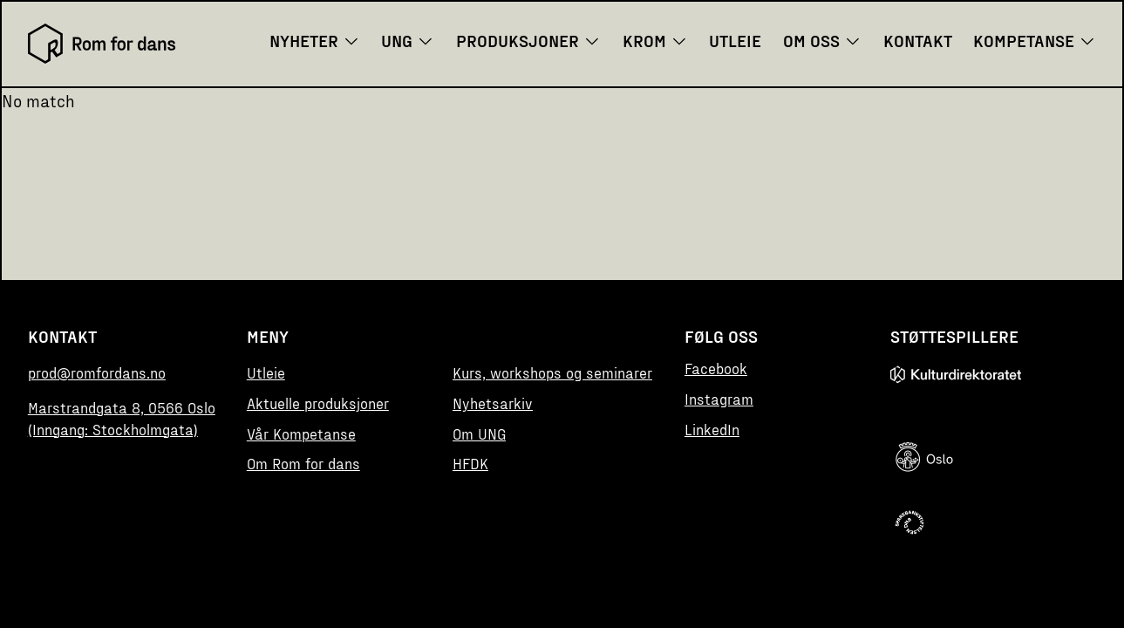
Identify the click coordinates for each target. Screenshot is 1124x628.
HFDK (470, 463)
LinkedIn (712, 429)
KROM (655, 40)
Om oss (822, 40)
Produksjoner (528, 40)
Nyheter (314, 40)
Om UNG (479, 433)
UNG (407, 40)
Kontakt (917, 40)
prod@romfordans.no (97, 372)
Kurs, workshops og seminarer (552, 372)
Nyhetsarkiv (493, 403)
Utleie (735, 40)
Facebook (716, 368)
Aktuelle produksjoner (318, 403)
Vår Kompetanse (301, 433)
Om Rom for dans (303, 463)
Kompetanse (1034, 40)
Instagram (719, 398)
